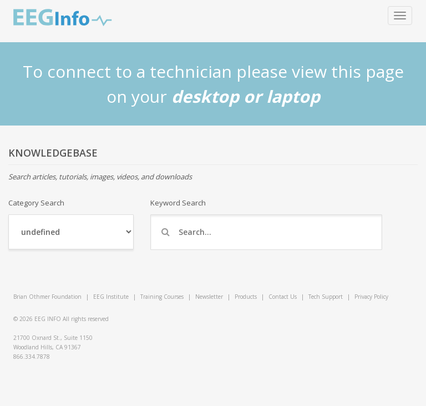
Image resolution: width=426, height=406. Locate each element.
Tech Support (325, 296)
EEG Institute (111, 296)
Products (246, 296)
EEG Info (63, 18)
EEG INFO (47, 319)
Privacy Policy (371, 296)
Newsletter (209, 296)
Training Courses (162, 296)
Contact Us (282, 296)
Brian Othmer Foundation (47, 296)
